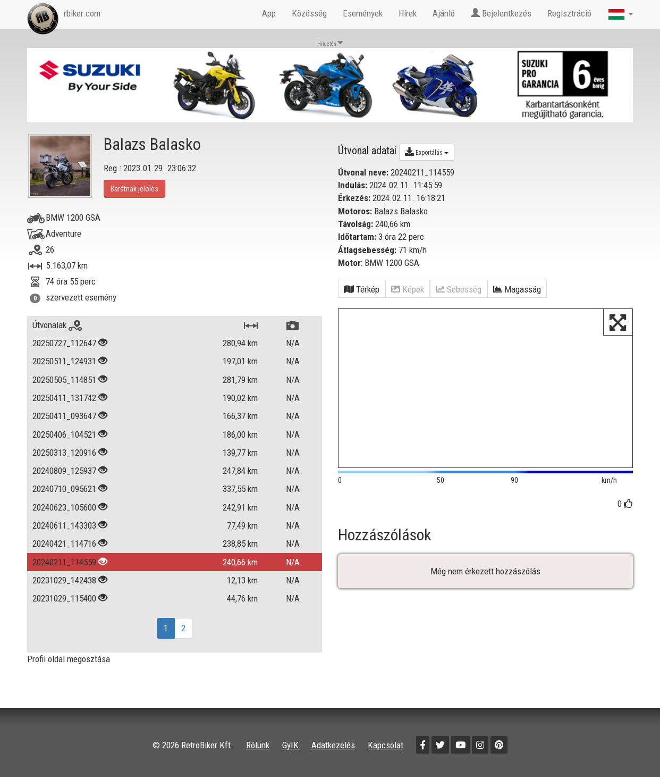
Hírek (408, 13)
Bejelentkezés (501, 13)
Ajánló (444, 13)
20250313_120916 (64, 452)
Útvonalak (57, 325)
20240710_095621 (64, 488)
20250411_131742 (64, 397)
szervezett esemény (81, 297)
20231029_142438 (64, 580)
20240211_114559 (64, 562)
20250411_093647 (64, 416)
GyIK (290, 745)
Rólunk (257, 745)
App (269, 13)
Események (363, 13)
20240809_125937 (64, 470)
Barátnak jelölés (134, 189)
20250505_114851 (64, 379)
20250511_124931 (64, 361)
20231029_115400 (64, 598)
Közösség (309, 13)
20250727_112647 (64, 343)
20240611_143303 (64, 525)
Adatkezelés (333, 745)
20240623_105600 (64, 507)
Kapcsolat (385, 745)
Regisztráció (569, 13)
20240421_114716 (64, 543)
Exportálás (427, 151)
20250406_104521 (64, 434)
